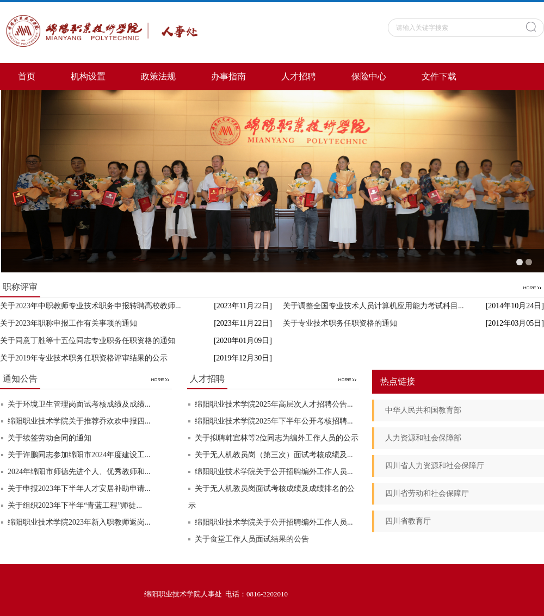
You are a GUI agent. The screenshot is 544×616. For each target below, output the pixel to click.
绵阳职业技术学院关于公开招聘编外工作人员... (274, 472)
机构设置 (88, 76)
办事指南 (228, 76)
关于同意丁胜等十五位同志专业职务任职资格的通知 (87, 341)
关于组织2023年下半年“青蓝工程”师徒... (75, 505)
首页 (26, 76)
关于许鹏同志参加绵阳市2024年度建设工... (79, 455)
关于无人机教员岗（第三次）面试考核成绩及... (274, 455)
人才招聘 (298, 76)
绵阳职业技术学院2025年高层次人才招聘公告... (274, 404)
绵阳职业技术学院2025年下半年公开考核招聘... (274, 421)
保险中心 (368, 76)
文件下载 (439, 76)
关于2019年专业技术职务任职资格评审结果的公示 (84, 358)
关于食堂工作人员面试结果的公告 (252, 539)
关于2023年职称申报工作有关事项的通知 (68, 323)
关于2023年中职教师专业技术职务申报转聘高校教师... (90, 306)
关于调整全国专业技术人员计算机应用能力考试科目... (373, 306)
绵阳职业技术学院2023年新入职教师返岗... (79, 522)
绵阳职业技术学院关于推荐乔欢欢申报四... (79, 421)
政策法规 (158, 76)
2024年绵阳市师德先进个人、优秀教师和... (79, 472)
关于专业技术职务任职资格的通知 (340, 323)
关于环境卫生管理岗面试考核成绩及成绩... (79, 404)
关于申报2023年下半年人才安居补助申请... (79, 488)
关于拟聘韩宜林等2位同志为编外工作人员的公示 (276, 438)
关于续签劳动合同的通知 (49, 438)
